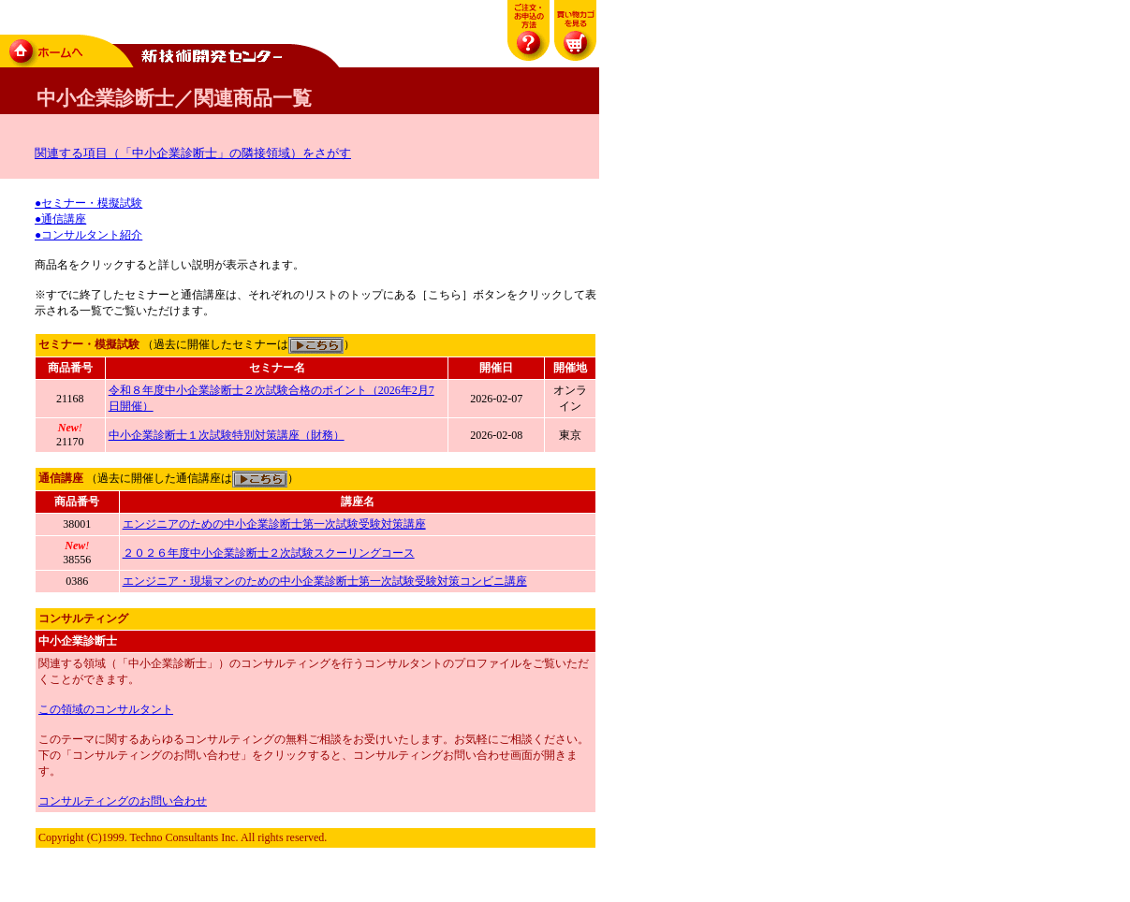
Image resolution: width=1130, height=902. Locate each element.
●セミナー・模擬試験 (88, 203)
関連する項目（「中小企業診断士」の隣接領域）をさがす (193, 153)
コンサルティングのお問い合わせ (122, 800)
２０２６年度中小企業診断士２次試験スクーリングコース (269, 553)
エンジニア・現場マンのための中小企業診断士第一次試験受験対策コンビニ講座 (325, 581)
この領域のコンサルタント (105, 709)
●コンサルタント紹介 (88, 234)
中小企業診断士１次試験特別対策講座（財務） (227, 435)
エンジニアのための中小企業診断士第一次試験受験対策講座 (274, 524)
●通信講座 (60, 219)
